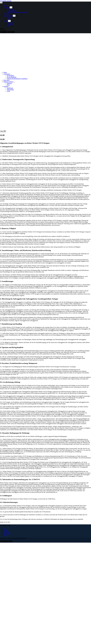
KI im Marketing (11, 77)
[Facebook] (1, 542)
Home (5, 72)
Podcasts (9, 83)
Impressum (10, 88)
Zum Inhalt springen (5, 0)
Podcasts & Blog (8, 81)
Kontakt (6, 86)
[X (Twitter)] (3, 542)
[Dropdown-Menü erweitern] (11, 74)
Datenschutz (10, 89)
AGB (8, 91)
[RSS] (7, 542)
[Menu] (3, 131)
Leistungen (6, 74)
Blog (8, 85)
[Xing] (11, 542)
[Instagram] (5, 542)
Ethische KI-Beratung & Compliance (17, 78)
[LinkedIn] (9, 542)
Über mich (6, 80)
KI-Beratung (10, 75)
